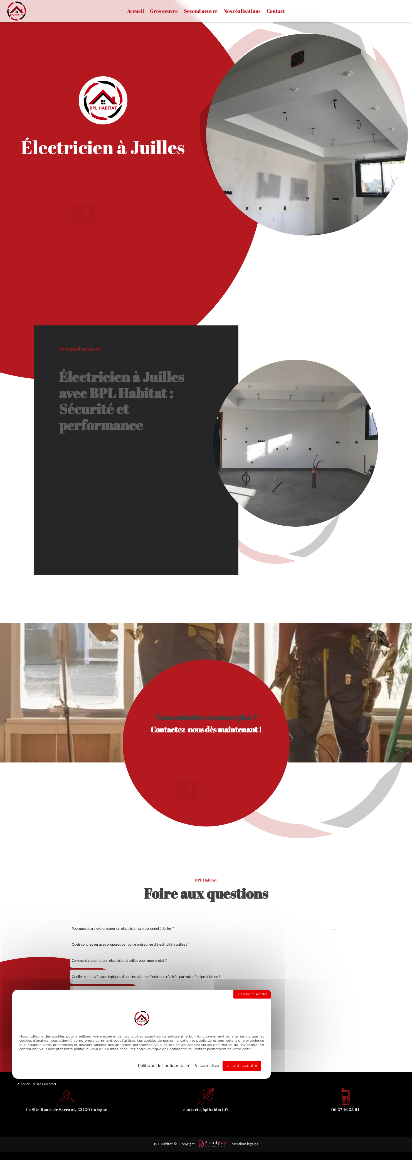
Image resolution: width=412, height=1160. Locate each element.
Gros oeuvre (164, 11)
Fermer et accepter (252, 994)
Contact (276, 11)
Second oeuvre (201, 11)
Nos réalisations (242, 11)
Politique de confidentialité (164, 1065)
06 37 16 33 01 (345, 1109)
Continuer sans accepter (36, 1084)
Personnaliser (206, 1065)
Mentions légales (244, 1143)
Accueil (135, 11)
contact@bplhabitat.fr (206, 1109)
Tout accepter (242, 1065)
